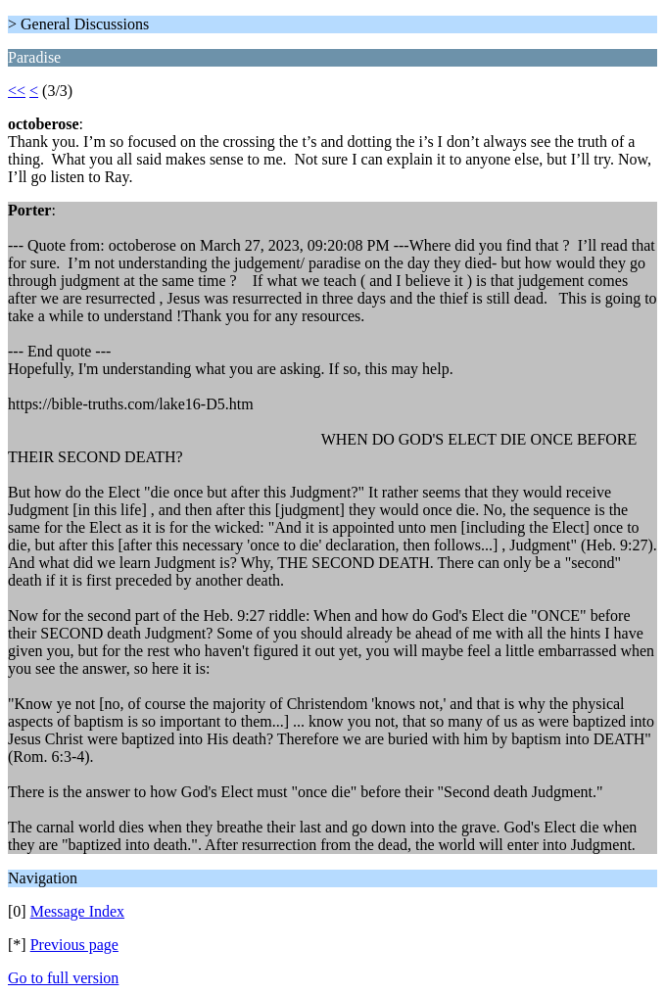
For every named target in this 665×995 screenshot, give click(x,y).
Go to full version (63, 978)
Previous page (74, 944)
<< (16, 90)
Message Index (77, 911)
